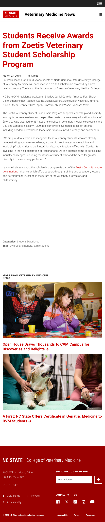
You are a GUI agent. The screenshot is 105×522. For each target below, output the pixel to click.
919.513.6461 (11, 485)
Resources (90, 515)
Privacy (35, 495)
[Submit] (98, 480)
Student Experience (28, 241)
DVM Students (41, 245)
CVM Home (13, 495)
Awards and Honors (21, 245)
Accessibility (14, 502)
